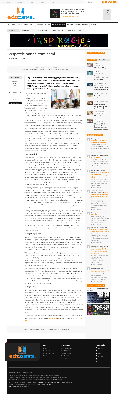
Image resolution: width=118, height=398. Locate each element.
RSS (116, 2)
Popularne (101, 60)
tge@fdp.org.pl (52, 318)
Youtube (106, 2)
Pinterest (111, 2)
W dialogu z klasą (100, 68)
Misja (44, 348)
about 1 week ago (96, 187)
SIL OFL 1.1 (28, 386)
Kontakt (45, 355)
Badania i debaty (17, 25)
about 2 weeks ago (96, 264)
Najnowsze (91, 60)
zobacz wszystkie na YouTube (70, 16)
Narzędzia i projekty (59, 25)
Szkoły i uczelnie (30, 25)
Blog (53, 2)
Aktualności (7, 2)
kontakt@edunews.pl (56, 379)
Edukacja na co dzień (82, 25)
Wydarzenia (20, 2)
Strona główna (9, 25)
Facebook (103, 2)
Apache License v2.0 (48, 384)
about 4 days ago (96, 167)
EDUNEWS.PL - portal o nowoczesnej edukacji (49, 382)
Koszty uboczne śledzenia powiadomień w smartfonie (101, 77)
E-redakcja (46, 350)
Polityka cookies (65, 355)
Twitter (109, 2)
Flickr (114, 2)
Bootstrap (11, 384)
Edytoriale (94, 24)
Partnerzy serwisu (66, 353)
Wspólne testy (99, 116)
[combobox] (93, 2)
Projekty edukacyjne (58, 30)
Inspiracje (70, 25)
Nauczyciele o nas (48, 353)
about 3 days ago (96, 152)
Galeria (43, 2)
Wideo (32, 2)
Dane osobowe (65, 358)
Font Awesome (12, 386)
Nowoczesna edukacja (44, 25)
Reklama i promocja (66, 348)
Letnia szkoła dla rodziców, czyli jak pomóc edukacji (100, 106)
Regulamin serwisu (66, 350)
